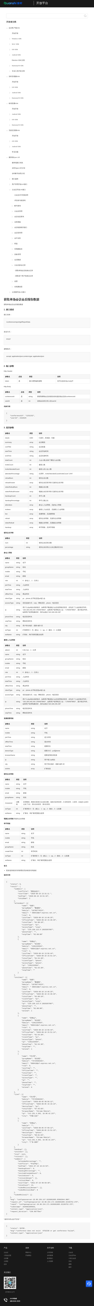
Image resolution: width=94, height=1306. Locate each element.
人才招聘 (50, 1261)
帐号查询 (17, 206)
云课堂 (6, 1261)
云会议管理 (18, 211)
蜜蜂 (70, 1264)
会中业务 (17, 238)
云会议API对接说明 (21, 195)
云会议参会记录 (20, 265)
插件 (70, 1267)
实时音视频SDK (14, 76)
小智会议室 (7, 1255)
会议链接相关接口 (20, 227)
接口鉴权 (15, 179)
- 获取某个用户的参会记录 (23, 276)
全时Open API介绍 (18, 168)
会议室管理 (18, 233)
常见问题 (15, 152)
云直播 (6, 1258)
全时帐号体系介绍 (18, 173)
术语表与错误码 (20, 200)
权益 (16, 243)
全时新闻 (50, 1255)
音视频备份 (18, 249)
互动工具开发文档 (18, 71)
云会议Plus (72, 1255)
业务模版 (17, 222)
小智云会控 (72, 1258)
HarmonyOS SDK (18, 66)
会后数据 (17, 260)
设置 (16, 281)
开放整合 (28, 1255)
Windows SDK (17, 39)
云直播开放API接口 (19, 292)
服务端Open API (14, 157)
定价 (5, 1264)
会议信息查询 (19, 217)
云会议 (6, 1252)
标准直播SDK (13, 103)
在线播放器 (18, 287)
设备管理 (17, 254)
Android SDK (16, 55)
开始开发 (15, 33)
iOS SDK (15, 49)
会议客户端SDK (14, 28)
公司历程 (50, 1252)
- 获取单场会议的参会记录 (23, 270)
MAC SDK (15, 44)
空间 (70, 1261)
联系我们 (50, 1258)
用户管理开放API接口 (19, 184)
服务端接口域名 (17, 163)
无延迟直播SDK (14, 130)
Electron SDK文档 (18, 60)
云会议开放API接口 (19, 190)
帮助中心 (28, 1252)
